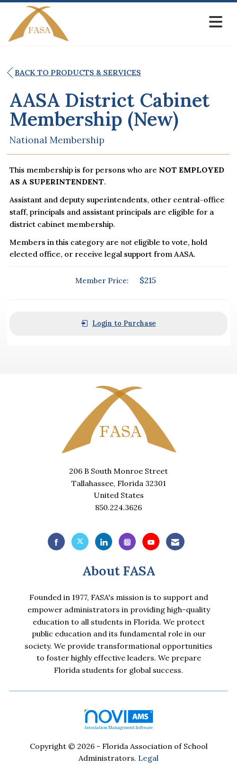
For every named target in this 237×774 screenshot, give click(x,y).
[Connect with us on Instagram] (127, 541)
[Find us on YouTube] (150, 541)
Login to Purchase (118, 323)
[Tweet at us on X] (79, 541)
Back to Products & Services (74, 72)
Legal (148, 758)
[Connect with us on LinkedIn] (103, 541)
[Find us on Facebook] (56, 541)
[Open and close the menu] (148, 22)
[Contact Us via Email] (175, 541)
